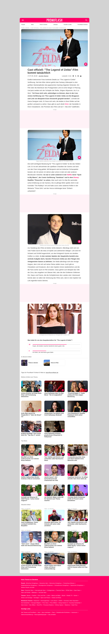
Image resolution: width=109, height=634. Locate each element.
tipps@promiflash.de (52, 372)
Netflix (69, 175)
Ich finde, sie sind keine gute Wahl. (43, 352)
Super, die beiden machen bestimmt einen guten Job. (49, 346)
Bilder (67, 104)
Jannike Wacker (43, 76)
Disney (76, 177)
